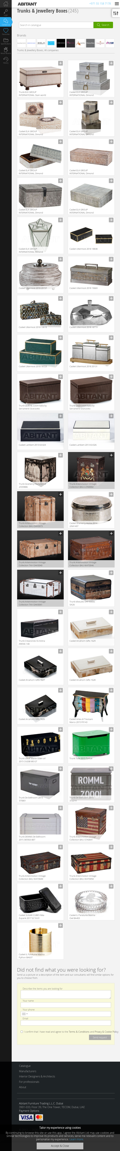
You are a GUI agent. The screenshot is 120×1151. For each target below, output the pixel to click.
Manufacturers (27, 1071)
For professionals (29, 1082)
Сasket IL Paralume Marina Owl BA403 (82, 917)
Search (105, 24)
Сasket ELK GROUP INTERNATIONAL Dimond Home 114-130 (31, 250)
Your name (28, 1000)
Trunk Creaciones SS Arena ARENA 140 (32, 642)
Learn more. (77, 1139)
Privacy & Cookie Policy (106, 1032)
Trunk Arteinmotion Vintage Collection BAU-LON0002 (83, 485)
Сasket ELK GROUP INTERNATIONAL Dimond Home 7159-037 (82, 172)
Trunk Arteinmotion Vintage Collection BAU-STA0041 (83, 838)
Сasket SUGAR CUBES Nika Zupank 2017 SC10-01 (31, 917)
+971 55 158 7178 (100, 3)
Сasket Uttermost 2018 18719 (84, 327)
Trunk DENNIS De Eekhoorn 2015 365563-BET (32, 838)
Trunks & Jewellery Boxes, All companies (38, 50)
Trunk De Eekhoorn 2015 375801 (31, 799)
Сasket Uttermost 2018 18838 (84, 248)
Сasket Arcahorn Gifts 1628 (83, 679)
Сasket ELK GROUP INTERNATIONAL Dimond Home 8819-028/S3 (82, 94)
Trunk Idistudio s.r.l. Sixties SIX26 (82, 603)
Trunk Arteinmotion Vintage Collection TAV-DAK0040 (32, 564)
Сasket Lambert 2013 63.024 (32, 444)
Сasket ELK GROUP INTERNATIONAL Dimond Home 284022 (82, 133)
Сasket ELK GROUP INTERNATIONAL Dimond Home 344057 (82, 211)
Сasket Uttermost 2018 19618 (33, 327)
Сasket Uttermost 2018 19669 (84, 288)
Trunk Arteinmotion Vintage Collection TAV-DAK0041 (32, 603)
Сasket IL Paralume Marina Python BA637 (31, 956)
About (22, 1087)
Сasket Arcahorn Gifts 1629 (83, 640)
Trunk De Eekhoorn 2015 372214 (82, 799)
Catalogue (25, 1066)
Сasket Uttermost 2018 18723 (33, 366)
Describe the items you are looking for (42, 988)
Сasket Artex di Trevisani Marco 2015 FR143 (81, 721)
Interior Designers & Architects (37, 1076)
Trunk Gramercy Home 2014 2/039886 (32, 485)
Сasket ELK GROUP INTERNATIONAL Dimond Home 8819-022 (31, 211)
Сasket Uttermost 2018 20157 (33, 288)
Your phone (29, 1009)
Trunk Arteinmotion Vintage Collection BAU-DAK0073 (32, 525)
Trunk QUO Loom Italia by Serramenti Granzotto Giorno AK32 (82, 407)
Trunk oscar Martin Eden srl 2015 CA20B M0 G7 (32, 760)
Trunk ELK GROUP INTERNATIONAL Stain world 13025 (32, 94)
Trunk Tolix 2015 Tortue (81, 758)
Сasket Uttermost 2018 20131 (84, 366)
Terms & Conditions (79, 1032)
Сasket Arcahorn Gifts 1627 (32, 679)
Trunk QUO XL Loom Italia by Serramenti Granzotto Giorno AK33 (33, 407)
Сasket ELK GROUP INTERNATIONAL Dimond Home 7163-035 (31, 133)
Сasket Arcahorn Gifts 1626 (32, 719)
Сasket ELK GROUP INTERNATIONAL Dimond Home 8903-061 (31, 172)
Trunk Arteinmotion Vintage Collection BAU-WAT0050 (83, 877)
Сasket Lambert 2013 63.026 (83, 444)
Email (25, 1018)
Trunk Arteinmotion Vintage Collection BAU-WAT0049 (32, 877)
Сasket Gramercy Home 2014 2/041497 (83, 525)
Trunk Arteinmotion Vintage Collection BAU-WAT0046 (83, 564)
